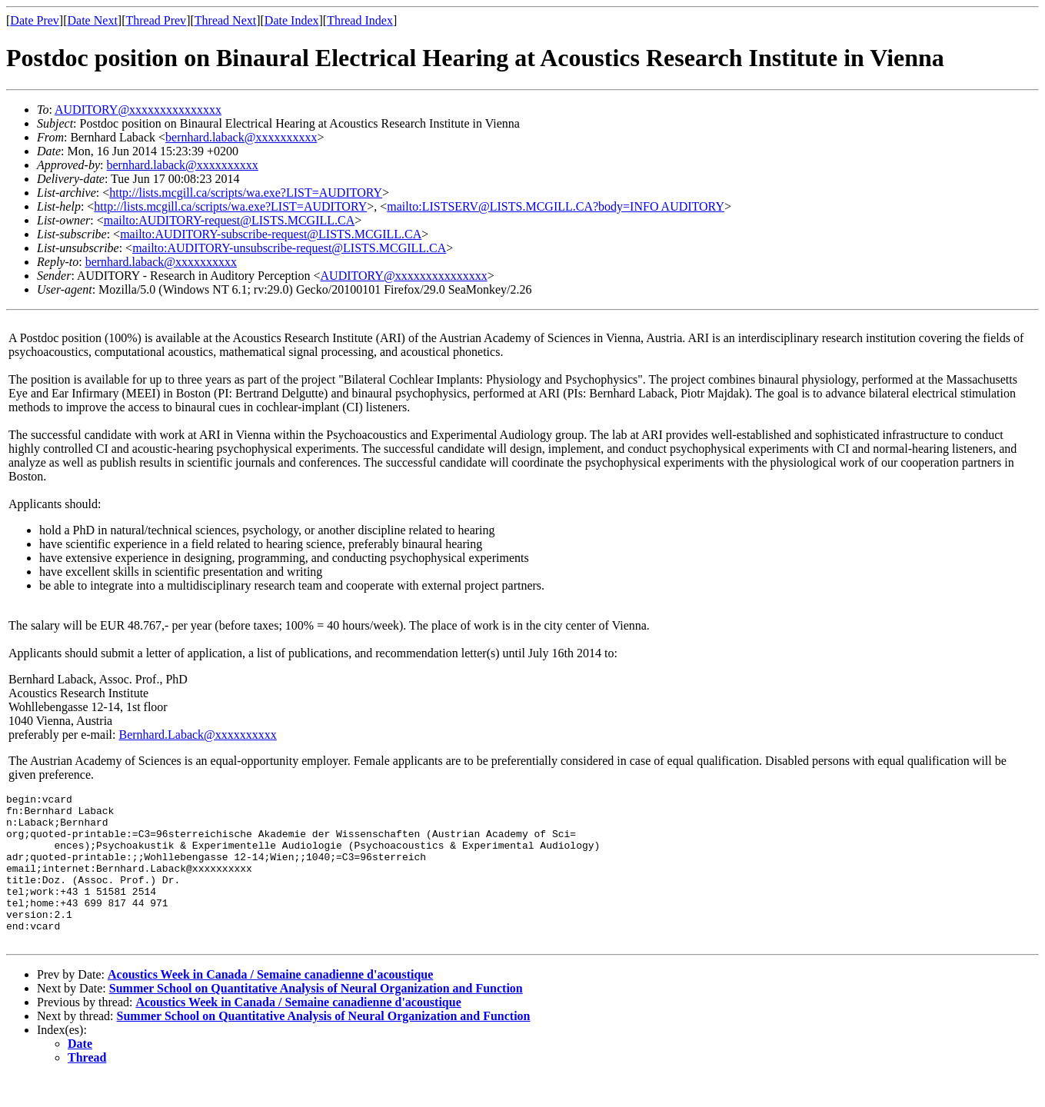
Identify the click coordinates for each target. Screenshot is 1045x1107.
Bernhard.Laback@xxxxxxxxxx (197, 734)
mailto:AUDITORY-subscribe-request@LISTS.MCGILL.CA (270, 234)
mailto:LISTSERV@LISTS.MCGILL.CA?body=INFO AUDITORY (555, 206)
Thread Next (225, 20)
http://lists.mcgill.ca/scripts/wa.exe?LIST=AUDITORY (245, 192)
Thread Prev (155, 20)
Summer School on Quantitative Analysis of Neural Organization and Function (316, 1018)
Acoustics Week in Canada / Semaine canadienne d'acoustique (270, 1004)
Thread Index (360, 20)
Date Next (93, 20)
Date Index (292, 20)
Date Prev (34, 20)
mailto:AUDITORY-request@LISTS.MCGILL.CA (229, 220)
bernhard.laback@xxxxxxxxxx (241, 137)
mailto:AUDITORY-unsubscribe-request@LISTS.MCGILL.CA (289, 247)
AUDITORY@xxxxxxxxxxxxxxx (138, 109)
